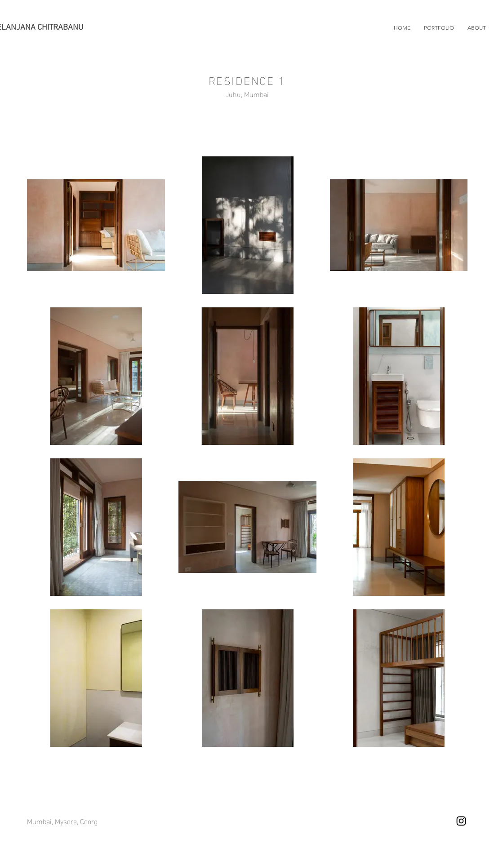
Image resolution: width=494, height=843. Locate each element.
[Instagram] (461, 821)
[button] (439, 28)
